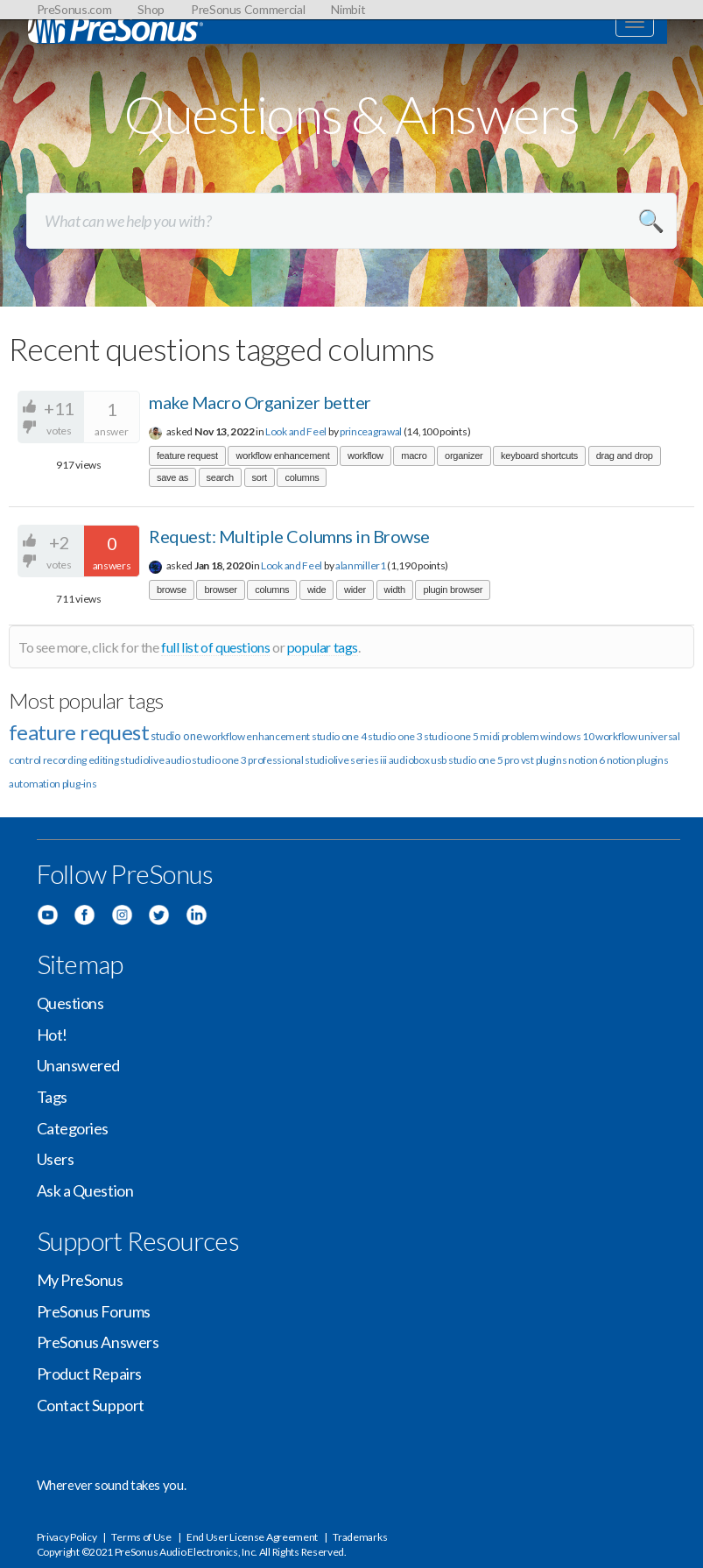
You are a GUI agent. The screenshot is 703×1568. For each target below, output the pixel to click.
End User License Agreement (252, 1536)
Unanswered (79, 1065)
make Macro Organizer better (260, 402)
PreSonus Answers (98, 1342)
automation (34, 783)
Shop (151, 9)
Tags (52, 1096)
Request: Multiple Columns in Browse (289, 536)
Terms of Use (141, 1536)
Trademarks (360, 1536)
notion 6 (586, 759)
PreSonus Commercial (248, 9)
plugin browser (452, 589)
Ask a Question (85, 1190)
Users (55, 1159)
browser (220, 589)
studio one (176, 736)
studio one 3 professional (248, 759)
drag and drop (624, 455)
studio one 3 (395, 736)
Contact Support (90, 1405)
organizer (463, 455)
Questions (70, 1003)
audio (178, 759)
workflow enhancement (282, 455)
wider (355, 589)
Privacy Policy (67, 1536)
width (394, 589)
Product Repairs (89, 1373)
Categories (73, 1128)
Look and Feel (296, 431)
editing (103, 759)
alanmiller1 (360, 565)
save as (172, 477)
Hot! (52, 1034)
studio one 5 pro (483, 759)
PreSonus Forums (94, 1311)
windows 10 (567, 736)
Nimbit (348, 9)
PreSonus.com (74, 9)
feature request (187, 455)
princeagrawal (371, 431)
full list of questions (215, 647)
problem (520, 736)
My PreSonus (80, 1279)
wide (317, 589)
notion (621, 759)
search (220, 477)
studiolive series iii (346, 759)
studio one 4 (339, 736)
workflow (365, 455)
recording (65, 759)
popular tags (322, 647)
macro (413, 455)
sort (259, 477)
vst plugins (544, 759)
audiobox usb (417, 759)
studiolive (142, 759)
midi (490, 736)
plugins (652, 759)
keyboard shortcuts (539, 455)
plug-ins (79, 783)
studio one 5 (451, 736)
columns (302, 477)
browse (171, 589)
